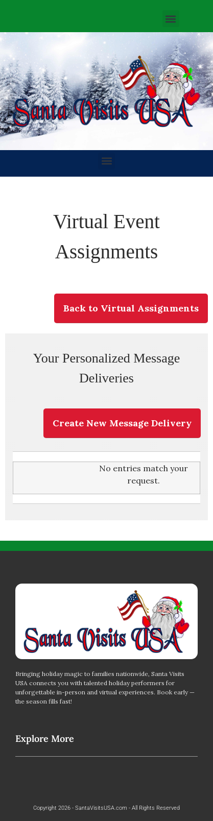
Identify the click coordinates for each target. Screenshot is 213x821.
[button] (170, 18)
